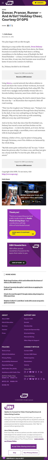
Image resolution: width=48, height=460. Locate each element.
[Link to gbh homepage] (9, 3)
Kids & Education (7, 322)
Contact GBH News (30, 354)
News (4, 9)
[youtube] (30, 372)
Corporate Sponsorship (32, 329)
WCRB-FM (5, 385)
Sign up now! (17, 263)
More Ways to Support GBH (21, 233)
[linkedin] (41, 372)
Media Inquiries (29, 358)
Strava (9, 83)
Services (5, 326)
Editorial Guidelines (8, 354)
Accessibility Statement (10, 361)
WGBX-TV (13, 378)
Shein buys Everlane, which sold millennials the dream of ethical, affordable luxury (23, 281)
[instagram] (25, 372)
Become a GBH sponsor (24, 77)
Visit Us (26, 365)
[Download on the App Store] (26, 201)
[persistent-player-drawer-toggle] (46, 457)
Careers (4, 329)
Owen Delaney (36, 47)
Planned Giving (29, 337)
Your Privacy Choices (30, 453)
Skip (14, 453)
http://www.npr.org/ (10, 174)
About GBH (5, 319)
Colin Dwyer (8, 34)
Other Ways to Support (31, 340)
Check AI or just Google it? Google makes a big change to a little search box (24, 295)
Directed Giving (29, 333)
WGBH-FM (13, 381)
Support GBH (28, 319)
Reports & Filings (7, 365)
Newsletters (28, 361)
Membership (28, 326)
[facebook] (38, 372)
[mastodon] (36, 379)
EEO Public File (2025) (9, 368)
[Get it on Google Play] (37, 201)
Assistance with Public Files (11, 372)
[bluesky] (33, 372)
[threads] (36, 372)
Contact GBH (28, 350)
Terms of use (6, 350)
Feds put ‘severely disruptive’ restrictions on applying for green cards (23, 288)
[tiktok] (27, 372)
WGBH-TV (5, 378)
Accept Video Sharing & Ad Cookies (24, 446)
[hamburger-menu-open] (4, 3)
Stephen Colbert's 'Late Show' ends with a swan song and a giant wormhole (24, 302)
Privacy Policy (6, 358)
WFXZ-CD (5, 381)
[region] (24, 430)
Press (4, 333)
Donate (39, 3)
